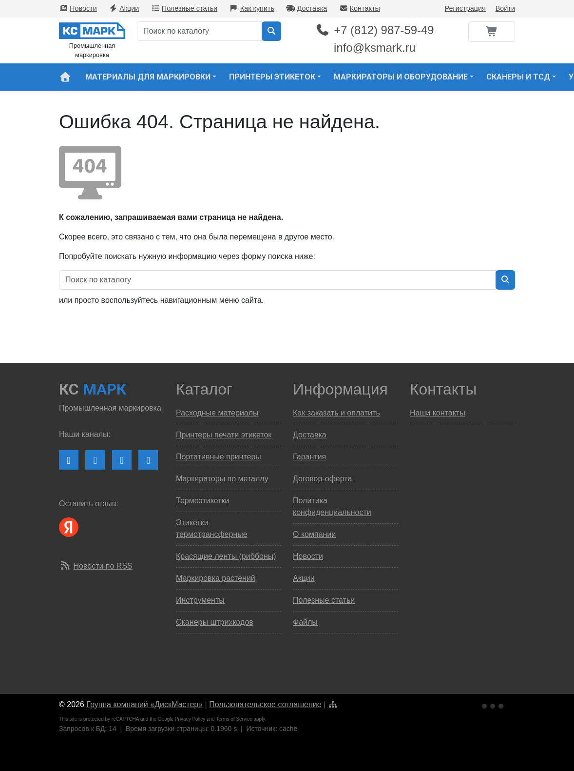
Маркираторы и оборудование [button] (401, 76)
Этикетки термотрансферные (212, 528)
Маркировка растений (215, 578)
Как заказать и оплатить (336, 413)
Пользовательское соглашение (265, 704)
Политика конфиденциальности (332, 506)
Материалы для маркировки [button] (147, 76)
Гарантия (309, 457)
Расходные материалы (217, 413)
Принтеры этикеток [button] (272, 76)
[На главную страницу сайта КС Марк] (65, 77)
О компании (314, 534)
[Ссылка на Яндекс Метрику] (493, 705)
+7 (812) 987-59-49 (374, 30)
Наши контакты (437, 413)
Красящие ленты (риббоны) (226, 556)
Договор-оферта (322, 478)
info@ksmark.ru (375, 47)
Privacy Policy (190, 719)
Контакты (359, 8)
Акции (124, 8)
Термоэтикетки (202, 500)
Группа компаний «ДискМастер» (144, 704)
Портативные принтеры (218, 457)
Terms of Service (234, 719)
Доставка (306, 8)
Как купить (252, 8)
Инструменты (200, 600)
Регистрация (465, 8)
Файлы (305, 622)
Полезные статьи (184, 8)
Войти (505, 8)
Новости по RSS (102, 566)
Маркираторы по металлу (222, 478)
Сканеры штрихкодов (214, 622)
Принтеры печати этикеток (223, 435)
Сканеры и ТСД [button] (518, 76)
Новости (78, 8)
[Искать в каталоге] (271, 31)
